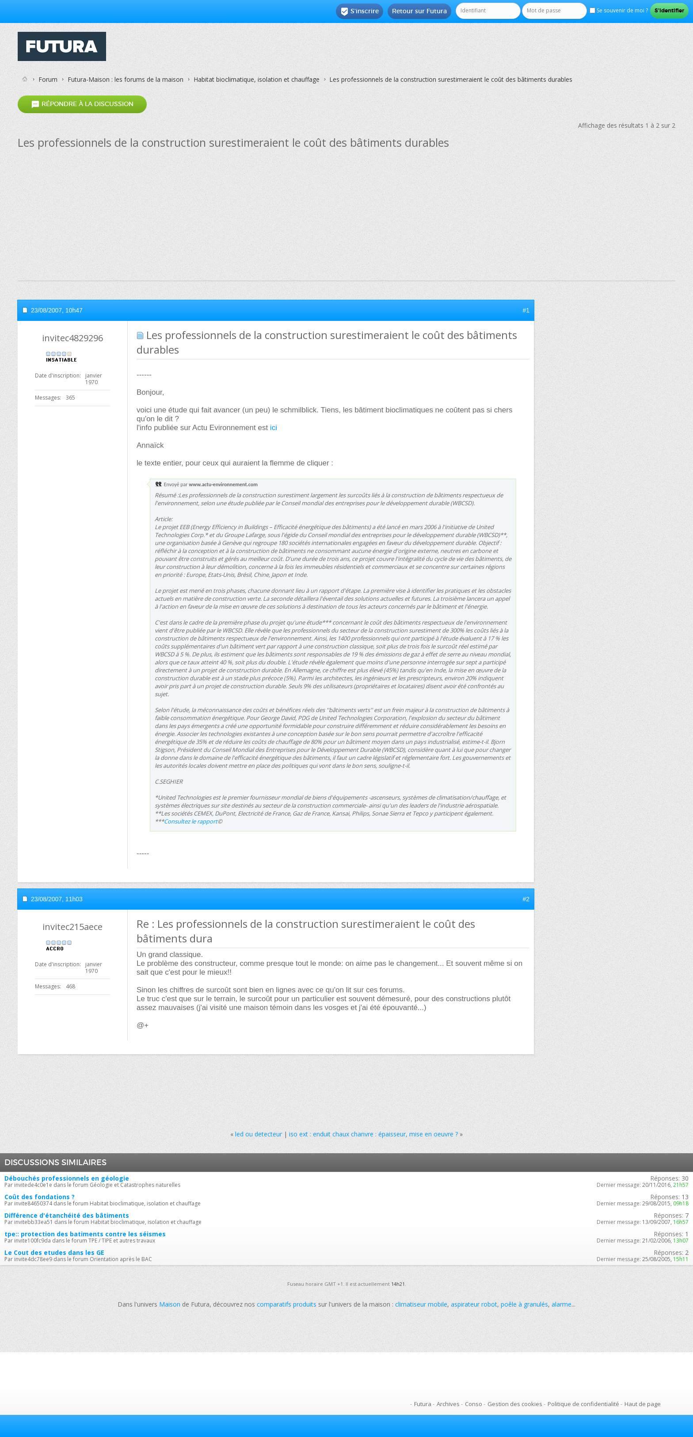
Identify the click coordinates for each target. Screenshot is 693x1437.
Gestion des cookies (514, 1404)
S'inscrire (359, 11)
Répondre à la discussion (82, 104)
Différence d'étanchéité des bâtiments (66, 1215)
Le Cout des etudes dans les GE (54, 1252)
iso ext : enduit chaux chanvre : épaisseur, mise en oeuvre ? (373, 1134)
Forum (47, 79)
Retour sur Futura (419, 11)
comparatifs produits (286, 1304)
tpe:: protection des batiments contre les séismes (85, 1234)
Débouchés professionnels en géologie (66, 1178)
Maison (169, 1304)
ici (273, 427)
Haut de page (642, 1404)
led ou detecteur (258, 1134)
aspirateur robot (474, 1304)
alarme (561, 1304)
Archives (448, 1404)
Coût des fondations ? (39, 1197)
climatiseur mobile (421, 1304)
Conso (473, 1404)
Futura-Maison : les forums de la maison (125, 79)
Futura (422, 1404)
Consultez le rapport (190, 821)
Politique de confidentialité (583, 1404)
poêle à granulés (524, 1304)
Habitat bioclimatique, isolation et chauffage (257, 79)
